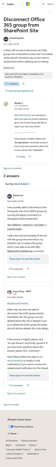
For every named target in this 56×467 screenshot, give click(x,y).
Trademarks (32, 453)
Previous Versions (29, 440)
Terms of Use (40, 449)
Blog (8, 445)
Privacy (32, 445)
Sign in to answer (11, 404)
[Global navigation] (3, 4)
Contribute (20, 445)
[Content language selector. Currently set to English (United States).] (19, 419)
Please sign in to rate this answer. (25, 258)
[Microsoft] (28, 4)
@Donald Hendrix (22, 115)
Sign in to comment (13, 168)
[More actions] (49, 11)
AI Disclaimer (12, 440)
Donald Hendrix (16, 38)
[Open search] (43, 4)
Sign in (50, 4)
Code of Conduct (13, 453)
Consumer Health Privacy (17, 449)
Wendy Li (18, 103)
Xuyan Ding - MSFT (22, 291)
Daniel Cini (18, 195)
